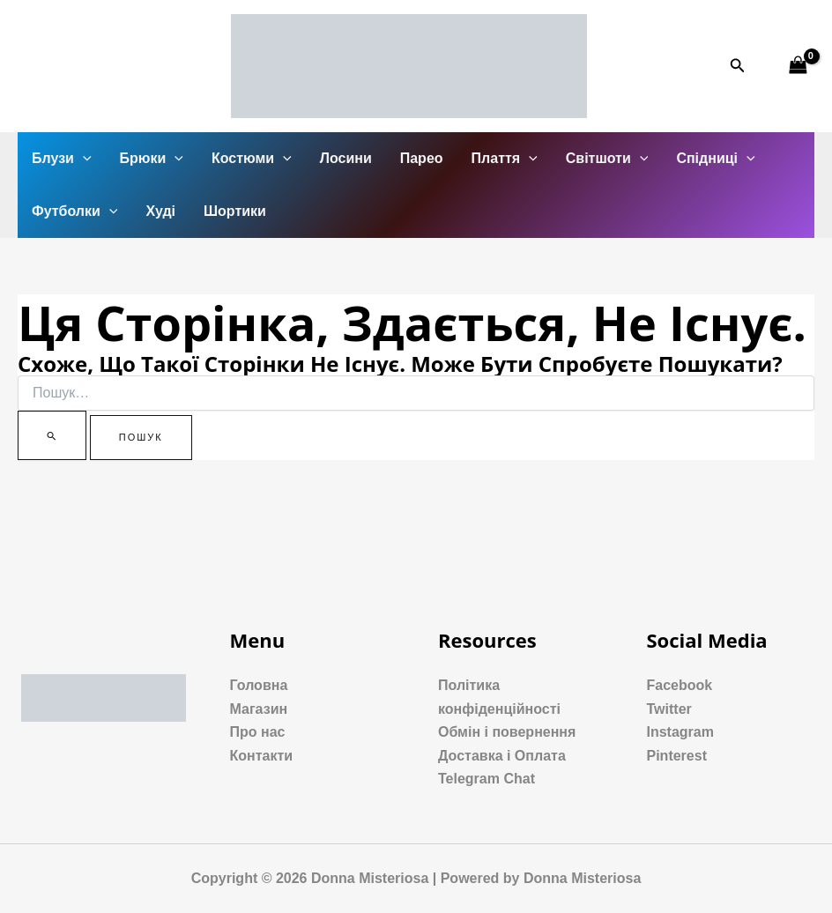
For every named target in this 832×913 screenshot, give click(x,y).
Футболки (74, 211)
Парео (421, 158)
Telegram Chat (486, 778)
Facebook (680, 685)
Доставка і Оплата (502, 755)
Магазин (259, 708)
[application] (83, 158)
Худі (160, 211)
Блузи (62, 158)
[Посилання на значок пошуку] (738, 66)
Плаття (505, 158)
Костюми (252, 158)
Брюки (151, 158)
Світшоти (607, 158)
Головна (259, 685)
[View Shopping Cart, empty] (797, 65)
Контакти (261, 755)
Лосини (346, 158)
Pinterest (677, 755)
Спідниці (715, 158)
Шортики (235, 211)
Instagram (680, 731)
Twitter (669, 708)
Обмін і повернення (507, 731)
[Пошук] (52, 435)
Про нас (258, 731)
